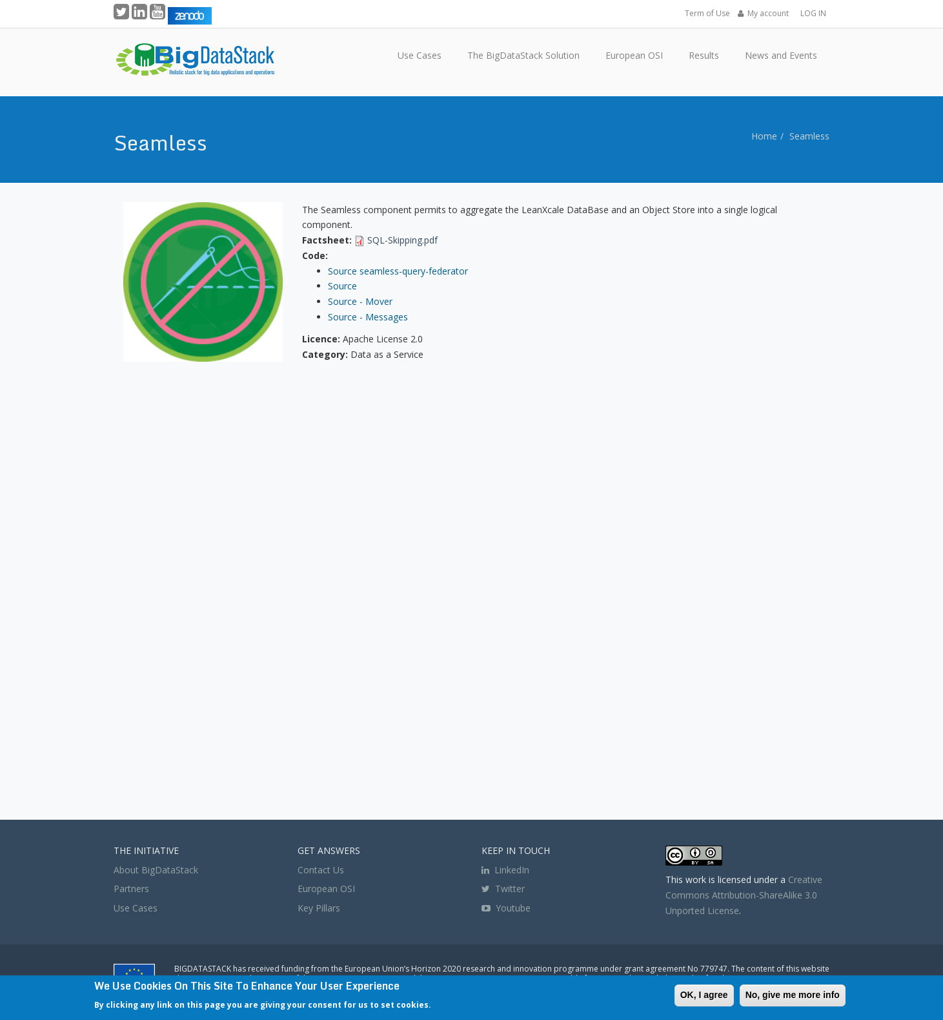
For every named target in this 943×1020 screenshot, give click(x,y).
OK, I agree (704, 995)
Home (764, 136)
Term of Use (707, 13)
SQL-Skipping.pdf (402, 240)
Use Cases (135, 908)
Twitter (503, 888)
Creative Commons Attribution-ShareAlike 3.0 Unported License (743, 895)
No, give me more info (792, 995)
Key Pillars (319, 908)
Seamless (809, 136)
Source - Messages (368, 317)
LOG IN (813, 13)
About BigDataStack (156, 870)
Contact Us (321, 870)
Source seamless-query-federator (398, 271)
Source (342, 286)
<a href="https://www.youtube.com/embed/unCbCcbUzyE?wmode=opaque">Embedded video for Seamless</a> (471, 589)
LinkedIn (505, 870)
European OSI (326, 888)
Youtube (513, 908)
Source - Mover (360, 301)
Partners (131, 888)
